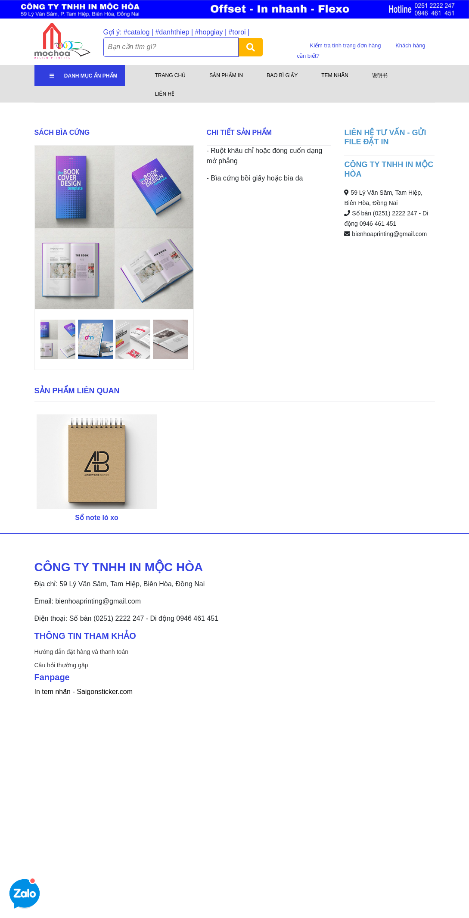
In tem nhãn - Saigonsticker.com (83, 691)
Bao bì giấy (282, 75)
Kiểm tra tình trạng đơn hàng (346, 45)
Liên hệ (165, 94)
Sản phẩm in (226, 75)
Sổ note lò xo (96, 517)
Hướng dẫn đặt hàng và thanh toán (81, 651)
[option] (114, 227)
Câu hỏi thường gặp (61, 665)
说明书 (380, 75)
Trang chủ (170, 75)
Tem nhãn (334, 75)
